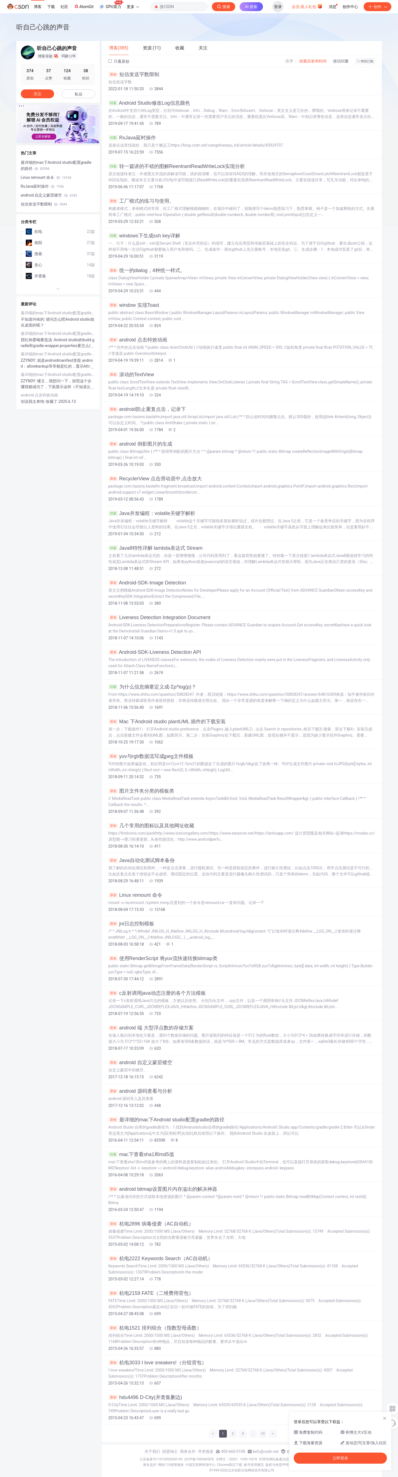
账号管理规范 (254, 1465)
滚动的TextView (131, 374)
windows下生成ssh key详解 (144, 235)
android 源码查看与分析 (140, 1091)
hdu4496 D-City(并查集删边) (145, 1397)
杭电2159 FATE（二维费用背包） (151, 1293)
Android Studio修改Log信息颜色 (149, 103)
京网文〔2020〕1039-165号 (236, 1459)
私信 (78, 94)
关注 (37, 94)
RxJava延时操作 (132, 137)
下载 (51, 6)
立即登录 (340, 1458)
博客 (38, 6)
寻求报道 (205, 1451)
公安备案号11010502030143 (161, 1459)
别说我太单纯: (33, 401)
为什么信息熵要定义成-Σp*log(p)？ (152, 687)
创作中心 (350, 6)
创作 (377, 6)
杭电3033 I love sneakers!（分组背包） (157, 1362)
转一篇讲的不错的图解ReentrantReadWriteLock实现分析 (176, 166)
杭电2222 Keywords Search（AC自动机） (160, 1258)
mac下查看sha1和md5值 (141, 1154)
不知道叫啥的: (33, 319)
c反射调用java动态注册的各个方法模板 (157, 993)
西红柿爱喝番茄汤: (37, 340)
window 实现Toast (133, 305)
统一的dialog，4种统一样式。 (146, 270)
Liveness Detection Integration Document (159, 617)
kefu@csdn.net (266, 1451)
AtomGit (83, 6)
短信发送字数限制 (133, 74)
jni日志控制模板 (131, 923)
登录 (278, 6)
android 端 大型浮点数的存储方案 (151, 1028)
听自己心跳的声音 (43, 27)
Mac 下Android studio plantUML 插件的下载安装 (167, 721)
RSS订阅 (365, 61)
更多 (133, 6)
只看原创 (118, 61)
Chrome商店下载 (229, 1465)
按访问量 (341, 61)
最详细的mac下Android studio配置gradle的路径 (166, 1119)
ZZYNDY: (29, 360)
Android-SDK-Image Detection (147, 583)
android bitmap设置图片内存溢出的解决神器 (162, 1189)
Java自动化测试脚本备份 (141, 860)
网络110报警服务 (171, 1465)
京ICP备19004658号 (199, 1459)
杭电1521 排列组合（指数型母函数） (155, 1328)
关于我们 (152, 1451)
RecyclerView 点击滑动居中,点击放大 (155, 478)
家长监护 (149, 1465)
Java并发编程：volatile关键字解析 (151, 513)
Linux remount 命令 (135, 895)
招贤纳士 (170, 1451)
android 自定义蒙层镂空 (140, 1062)
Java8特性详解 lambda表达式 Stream (155, 548)
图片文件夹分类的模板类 (141, 791)
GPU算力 (111, 5)
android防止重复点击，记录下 (147, 409)
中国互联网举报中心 (201, 1465)
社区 (64, 6)
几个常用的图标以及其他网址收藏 (151, 825)
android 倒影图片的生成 (140, 444)
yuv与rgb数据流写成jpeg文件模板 (151, 756)
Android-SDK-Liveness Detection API (154, 652)
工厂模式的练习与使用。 (141, 201)
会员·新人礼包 (307, 6)
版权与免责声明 (277, 1465)
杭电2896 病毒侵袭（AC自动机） (151, 1224)
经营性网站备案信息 (274, 1459)
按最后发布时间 (312, 61)
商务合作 (188, 1451)
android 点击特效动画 (137, 340)
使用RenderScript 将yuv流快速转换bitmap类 (162, 958)
